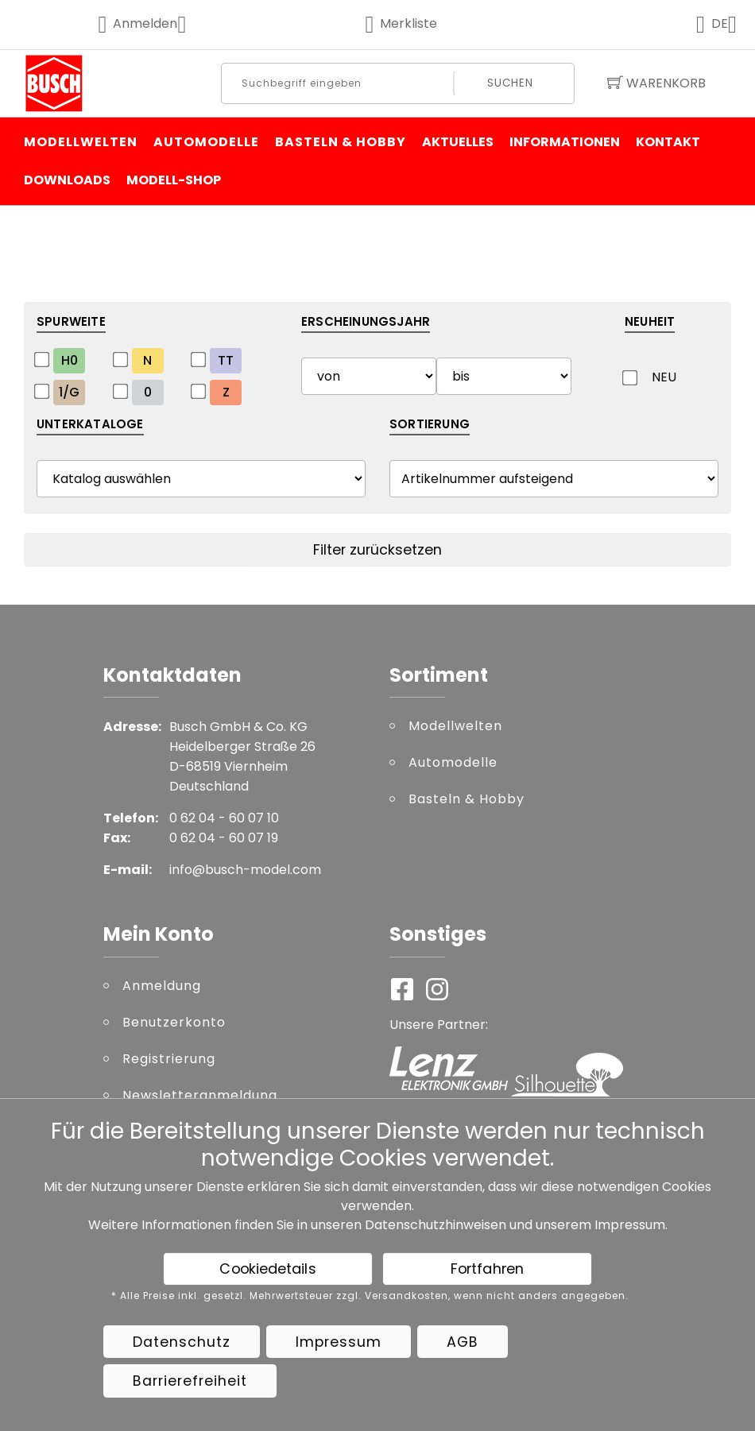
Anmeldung (161, 986)
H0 (69, 360)
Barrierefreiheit (190, 1380)
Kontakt (668, 142)
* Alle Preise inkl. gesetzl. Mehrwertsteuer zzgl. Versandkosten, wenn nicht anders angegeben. (370, 1296)
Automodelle (206, 142)
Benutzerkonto (174, 1022)
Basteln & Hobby (340, 142)
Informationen (564, 142)
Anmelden (152, 23)
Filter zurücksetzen (377, 549)
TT (226, 360)
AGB (462, 1342)
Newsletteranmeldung (199, 1095)
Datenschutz (181, 1342)
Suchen (509, 83)
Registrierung (168, 1059)
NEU (664, 377)
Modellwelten (80, 142)
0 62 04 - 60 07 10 (224, 818)
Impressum (629, 1225)
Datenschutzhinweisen (435, 1225)
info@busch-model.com (245, 870)
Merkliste (402, 23)
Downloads (67, 180)
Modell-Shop (173, 180)
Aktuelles (458, 142)
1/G (69, 392)
